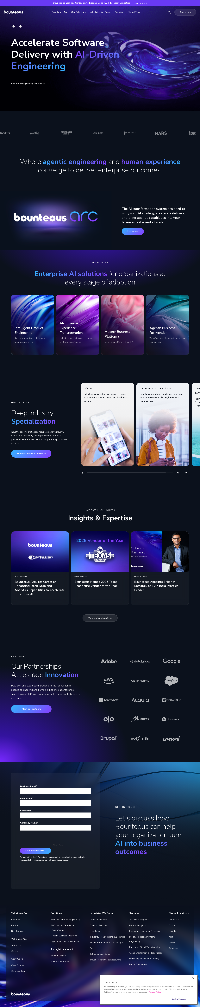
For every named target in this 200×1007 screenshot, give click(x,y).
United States (175, 919)
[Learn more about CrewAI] (171, 738)
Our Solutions (79, 12)
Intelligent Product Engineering (65, 919)
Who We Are (136, 12)
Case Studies (17, 965)
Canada (172, 931)
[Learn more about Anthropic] (140, 680)
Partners (15, 925)
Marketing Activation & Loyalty (144, 958)
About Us (16, 945)
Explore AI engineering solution (28, 84)
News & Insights (58, 955)
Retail (93, 948)
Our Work (120, 12)
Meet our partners (31, 709)
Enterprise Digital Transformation (145, 947)
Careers (15, 951)
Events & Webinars (60, 961)
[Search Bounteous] (169, 12)
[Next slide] (20, 26)
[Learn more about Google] (171, 661)
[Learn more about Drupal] (108, 738)
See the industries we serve (31, 453)
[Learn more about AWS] (108, 680)
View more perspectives (100, 618)
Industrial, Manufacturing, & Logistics (107, 936)
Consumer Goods (98, 919)
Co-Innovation (18, 971)
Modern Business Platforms (64, 935)
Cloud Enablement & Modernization (146, 952)
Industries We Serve (101, 12)
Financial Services (98, 925)
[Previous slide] (13, 26)
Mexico (172, 942)
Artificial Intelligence (139, 919)
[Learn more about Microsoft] (108, 700)
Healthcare (95, 931)
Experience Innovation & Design (144, 931)
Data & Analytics (137, 925)
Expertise (16, 919)
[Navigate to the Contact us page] (185, 12)
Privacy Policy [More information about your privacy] (155, 992)
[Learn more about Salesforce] (171, 680)
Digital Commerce (138, 964)
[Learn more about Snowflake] (171, 700)
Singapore (173, 948)
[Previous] (178, 472)
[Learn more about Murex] (140, 719)
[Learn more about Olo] (108, 719)
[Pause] (82, 472)
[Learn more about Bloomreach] (171, 719)
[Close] (193, 978)
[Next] (186, 472)
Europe (172, 925)
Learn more (132, 231)
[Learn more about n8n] (140, 738)
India (171, 936)
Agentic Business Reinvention (65, 941)
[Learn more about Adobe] (108, 661)
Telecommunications (100, 954)
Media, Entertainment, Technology (106, 942)
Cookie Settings (179, 999)
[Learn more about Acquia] (140, 700)
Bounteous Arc (60, 12)
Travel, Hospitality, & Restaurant (105, 959)
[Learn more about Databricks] (140, 661)
